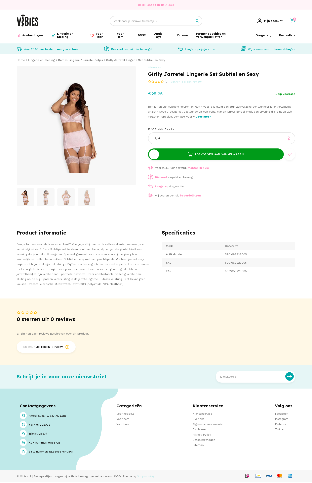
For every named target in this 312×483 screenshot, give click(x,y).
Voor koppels (125, 414)
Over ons (198, 419)
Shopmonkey (145, 476)
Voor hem (122, 419)
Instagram (281, 419)
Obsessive (154, 67)
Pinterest (281, 424)
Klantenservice (202, 414)
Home (21, 60)
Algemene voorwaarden (208, 424)
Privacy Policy (202, 435)
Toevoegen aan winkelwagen (216, 154)
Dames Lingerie (69, 60)
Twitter (280, 429)
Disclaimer (199, 429)
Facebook (281, 414)
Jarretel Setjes (93, 60)
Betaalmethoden (204, 440)
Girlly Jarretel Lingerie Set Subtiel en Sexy (135, 60)
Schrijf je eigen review (186, 81)
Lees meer (203, 116)
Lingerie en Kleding (41, 60)
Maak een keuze (161, 128)
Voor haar (122, 424)
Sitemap (198, 445)
